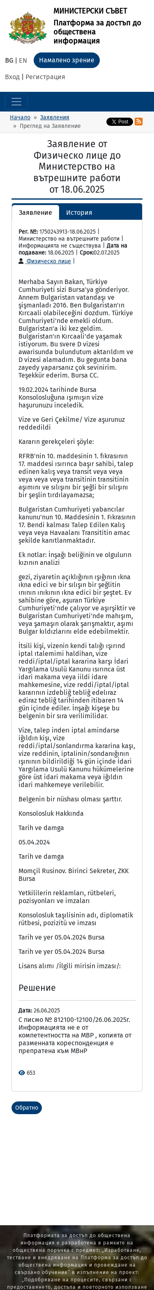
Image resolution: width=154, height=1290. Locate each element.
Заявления (54, 117)
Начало (20, 117)
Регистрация (45, 77)
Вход (12, 77)
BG (9, 60)
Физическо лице (44, 261)
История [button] (79, 212)
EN (23, 60)
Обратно (26, 1107)
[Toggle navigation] (16, 101)
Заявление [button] (35, 212)
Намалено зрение (66, 60)
